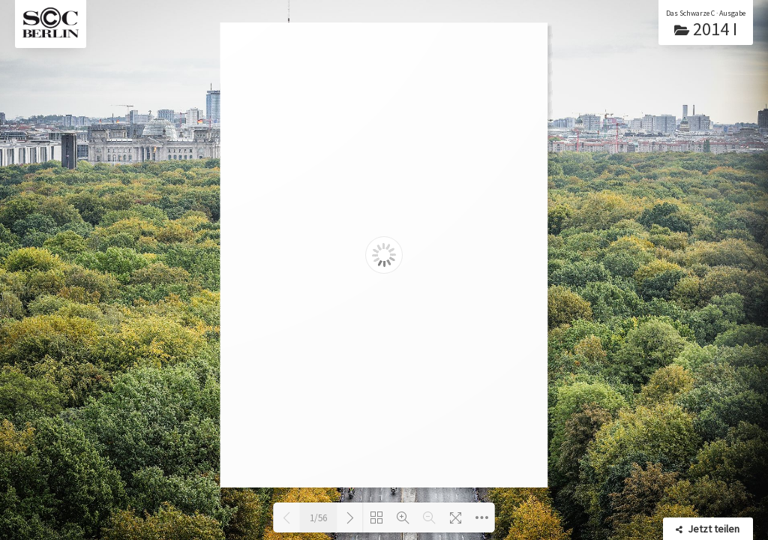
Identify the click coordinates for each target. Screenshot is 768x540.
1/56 (318, 518)
